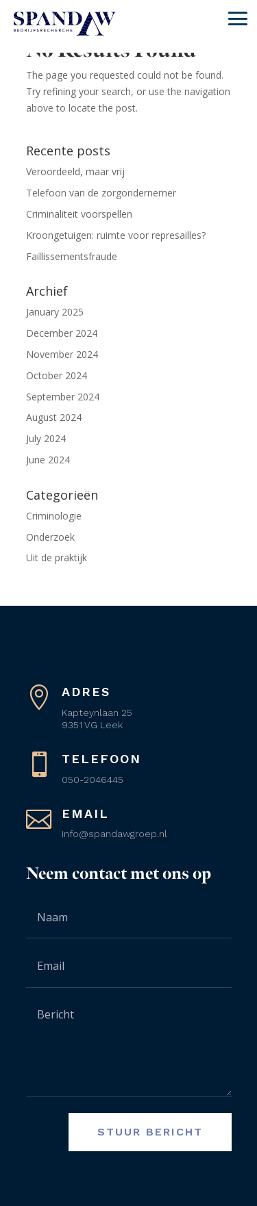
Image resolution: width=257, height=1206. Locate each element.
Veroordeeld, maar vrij (75, 171)
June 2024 (48, 459)
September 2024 (62, 396)
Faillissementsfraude (71, 256)
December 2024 (61, 332)
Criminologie (54, 515)
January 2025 (55, 311)
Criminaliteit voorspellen (79, 213)
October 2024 (56, 375)
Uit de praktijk (56, 557)
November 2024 (62, 354)
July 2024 (46, 438)
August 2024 (54, 417)
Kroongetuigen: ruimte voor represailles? (116, 235)
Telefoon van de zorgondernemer (101, 192)
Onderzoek (50, 536)
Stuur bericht (150, 1131)
